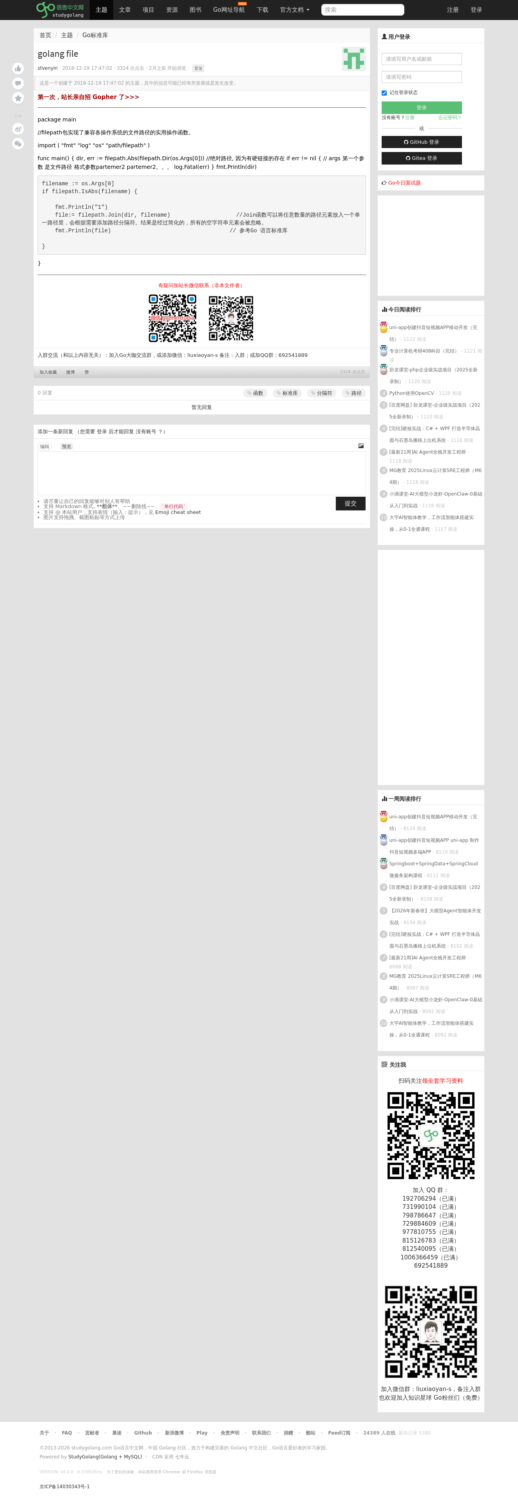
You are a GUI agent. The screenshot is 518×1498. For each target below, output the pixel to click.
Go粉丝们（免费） (458, 1397)
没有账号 (146, 431)
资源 (172, 9)
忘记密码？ (450, 117)
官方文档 (295, 9)
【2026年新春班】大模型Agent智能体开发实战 (435, 916)
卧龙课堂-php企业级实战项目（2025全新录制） (433, 375)
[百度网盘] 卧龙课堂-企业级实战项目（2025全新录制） (434, 411)
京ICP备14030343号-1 (65, 1486)
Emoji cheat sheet (178, 512)
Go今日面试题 (404, 183)
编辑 (44, 446)
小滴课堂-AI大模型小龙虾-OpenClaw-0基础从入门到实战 (435, 499)
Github (143, 1433)
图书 (195, 9)
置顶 (198, 68)
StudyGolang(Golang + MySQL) (105, 1457)
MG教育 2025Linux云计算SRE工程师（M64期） (435, 476)
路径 (354, 393)
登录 (476, 9)
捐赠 (288, 1433)
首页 (45, 35)
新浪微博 (174, 1433)
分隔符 (321, 393)
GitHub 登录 (421, 142)
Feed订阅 (339, 1433)
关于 (44, 1433)
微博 (70, 372)
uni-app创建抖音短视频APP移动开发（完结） (433, 333)
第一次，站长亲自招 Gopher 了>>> (88, 97)
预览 (66, 446)
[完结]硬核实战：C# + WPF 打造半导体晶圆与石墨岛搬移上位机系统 (434, 434)
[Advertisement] (436, 244)
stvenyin (48, 68)
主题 (101, 9)
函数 (255, 393)
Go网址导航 (230, 7)
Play (201, 1433)
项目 (148, 9)
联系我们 (261, 1433)
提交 (351, 503)
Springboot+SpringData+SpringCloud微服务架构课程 (433, 869)
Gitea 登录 (421, 158)
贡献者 (92, 1433)
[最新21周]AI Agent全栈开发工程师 (427, 452)
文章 (125, 9)
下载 (262, 9)
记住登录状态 (400, 93)
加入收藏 (48, 372)
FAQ (67, 1433)
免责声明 (230, 1433)
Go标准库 (95, 35)
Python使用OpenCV (411, 393)
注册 (453, 9)
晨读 (116, 1433)
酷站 (310, 1433)
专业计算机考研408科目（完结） (424, 351)
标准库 (287, 393)
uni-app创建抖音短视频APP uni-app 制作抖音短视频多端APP (434, 846)
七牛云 (182, 1457)
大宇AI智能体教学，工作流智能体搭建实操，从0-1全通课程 (431, 523)
